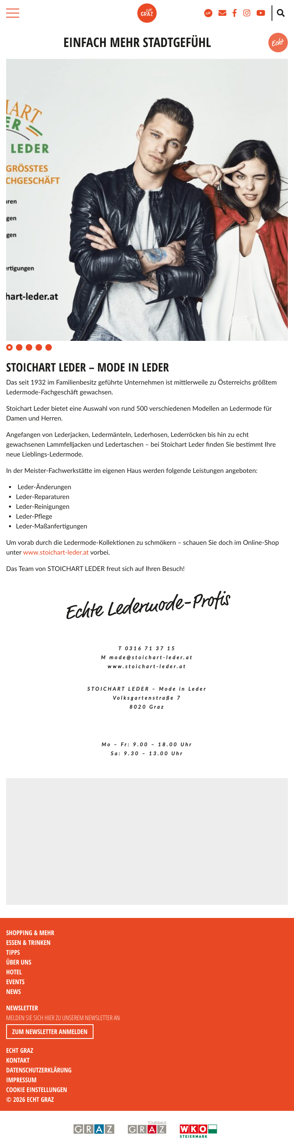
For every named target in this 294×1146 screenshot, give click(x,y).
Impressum (21, 1079)
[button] (12, 13)
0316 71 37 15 (150, 648)
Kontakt (17, 1060)
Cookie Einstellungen (36, 1089)
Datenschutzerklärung (38, 1069)
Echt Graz (19, 1050)
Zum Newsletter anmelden (49, 1031)
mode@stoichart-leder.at (151, 657)
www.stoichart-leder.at (56, 552)
